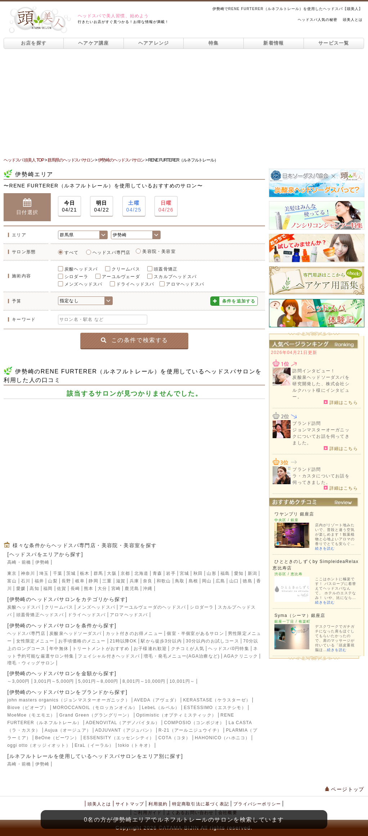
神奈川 (28, 573)
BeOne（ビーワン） (57, 737)
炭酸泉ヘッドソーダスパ (75, 633)
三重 (107, 580)
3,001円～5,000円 (54, 681)
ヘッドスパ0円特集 (228, 648)
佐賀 (61, 588)
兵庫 (134, 580)
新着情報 (273, 43)
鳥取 (179, 580)
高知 (34, 588)
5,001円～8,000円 (98, 681)
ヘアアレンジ (153, 43)
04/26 (166, 206)
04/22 (101, 206)
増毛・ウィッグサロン (31, 662)
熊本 (88, 588)
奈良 (147, 580)
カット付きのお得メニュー (134, 633)
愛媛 (21, 588)
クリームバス (126, 269)
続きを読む (325, 548)
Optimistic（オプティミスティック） (176, 715)
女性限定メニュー (35, 641)
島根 (193, 580)
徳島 (247, 580)
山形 (211, 573)
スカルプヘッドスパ (175, 276)
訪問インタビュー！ (313, 370)
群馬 (98, 573)
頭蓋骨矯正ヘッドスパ (40, 614)
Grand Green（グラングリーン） (95, 715)
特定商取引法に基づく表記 (200, 804)
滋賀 (120, 580)
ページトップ (344, 789)
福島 (225, 573)
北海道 (141, 573)
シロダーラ (76, 276)
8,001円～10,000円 (144, 681)
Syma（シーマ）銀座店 (299, 615)
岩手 (170, 573)
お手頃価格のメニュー (82, 641)
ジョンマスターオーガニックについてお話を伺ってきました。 (320, 436)
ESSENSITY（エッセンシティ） (118, 737)
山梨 (52, 580)
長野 (66, 580)
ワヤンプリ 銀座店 (294, 514)
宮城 (184, 573)
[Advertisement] (184, 103)
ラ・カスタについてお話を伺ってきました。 (320, 479)
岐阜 (80, 580)
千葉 (57, 573)
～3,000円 (18, 681)
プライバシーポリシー (257, 804)
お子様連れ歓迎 (150, 648)
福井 (39, 580)
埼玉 (44, 573)
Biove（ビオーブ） (28, 707)
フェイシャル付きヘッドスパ (109, 656)
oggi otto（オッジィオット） (39, 745)
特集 (213, 43)
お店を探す (34, 43)
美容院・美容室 (158, 251)
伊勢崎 (42, 562)
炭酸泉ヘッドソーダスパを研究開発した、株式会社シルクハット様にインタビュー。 (320, 387)
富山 (12, 580)
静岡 (93, 580)
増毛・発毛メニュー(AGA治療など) (182, 656)
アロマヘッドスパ (185, 284)
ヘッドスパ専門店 (112, 252)
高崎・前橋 (19, 562)
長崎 (75, 588)
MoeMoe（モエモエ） (31, 715)
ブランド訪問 (306, 423)
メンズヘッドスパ (83, 284)
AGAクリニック (241, 656)
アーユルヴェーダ (121, 276)
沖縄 (147, 588)
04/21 (69, 206)
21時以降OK (123, 641)
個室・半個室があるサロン (195, 633)
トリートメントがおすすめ (100, 648)
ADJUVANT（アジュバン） (124, 730)
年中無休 (58, 648)
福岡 (48, 588)
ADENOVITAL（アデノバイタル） (123, 722)
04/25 (134, 206)
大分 (102, 588)
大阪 (111, 573)
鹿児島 (132, 588)
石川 (25, 580)
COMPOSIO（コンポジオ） (194, 722)
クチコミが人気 (187, 648)
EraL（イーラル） (94, 745)
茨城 (71, 573)
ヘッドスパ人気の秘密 (317, 20)
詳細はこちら (341, 402)
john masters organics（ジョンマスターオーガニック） (68, 700)
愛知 (238, 573)
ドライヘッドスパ (135, 284)
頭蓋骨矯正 (166, 269)
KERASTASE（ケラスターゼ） (217, 700)
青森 (157, 573)
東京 (12, 573)
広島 (220, 580)
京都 (125, 573)
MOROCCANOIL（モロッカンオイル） (95, 707)
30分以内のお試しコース (212, 641)
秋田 (198, 573)
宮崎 (116, 588)
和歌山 (164, 580)
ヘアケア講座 (93, 43)
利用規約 (157, 804)
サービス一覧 (333, 43)
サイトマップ (130, 804)
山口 (234, 580)
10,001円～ (182, 681)
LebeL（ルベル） (161, 707)
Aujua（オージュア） (68, 730)
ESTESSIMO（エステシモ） (215, 707)
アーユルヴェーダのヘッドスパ (152, 607)
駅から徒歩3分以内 (161, 641)
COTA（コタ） (174, 737)
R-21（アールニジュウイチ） (190, 730)
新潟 (252, 573)
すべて (71, 252)
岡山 (206, 580)
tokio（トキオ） (135, 745)
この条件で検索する (134, 340)
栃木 (84, 573)
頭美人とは (353, 20)
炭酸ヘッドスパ (81, 269)
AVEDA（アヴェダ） (156, 700)
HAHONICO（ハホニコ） (222, 737)
